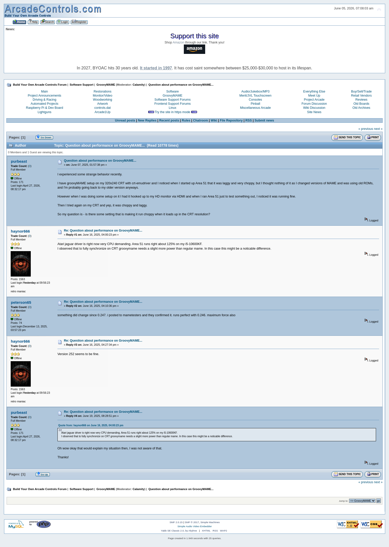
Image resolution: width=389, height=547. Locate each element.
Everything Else (314, 91)
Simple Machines (210, 522)
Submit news (264, 120)
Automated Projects (44, 103)
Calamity (138, 84)
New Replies (147, 120)
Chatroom (200, 120)
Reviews (361, 99)
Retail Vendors (361, 95)
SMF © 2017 (192, 522)
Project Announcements (44, 95)
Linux (172, 108)
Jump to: (343, 500)
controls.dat (102, 108)
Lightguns (44, 112)
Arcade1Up (102, 112)
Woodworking (102, 99)
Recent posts (169, 120)
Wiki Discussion (314, 108)
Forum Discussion (314, 103)
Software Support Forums (173, 99)
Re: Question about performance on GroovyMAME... (103, 230)
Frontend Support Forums (172, 103)
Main (44, 91)
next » (378, 129)
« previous (365, 129)
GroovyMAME (173, 95)
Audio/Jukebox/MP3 (255, 91)
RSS (248, 120)
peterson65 (21, 302)
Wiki (214, 120)
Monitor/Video (102, 95)
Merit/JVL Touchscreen (256, 95)
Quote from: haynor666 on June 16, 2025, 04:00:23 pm (90, 425)
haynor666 (20, 231)
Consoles (255, 99)
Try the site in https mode (172, 112)
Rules (186, 120)
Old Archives (361, 108)
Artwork (102, 103)
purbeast (19, 161)
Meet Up (314, 95)
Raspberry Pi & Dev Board (44, 108)
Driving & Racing (44, 99)
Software (172, 91)
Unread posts (125, 120)
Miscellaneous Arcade (255, 108)
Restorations (102, 91)
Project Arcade (314, 99)
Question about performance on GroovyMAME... (100, 160)
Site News (314, 112)
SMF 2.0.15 (176, 522)
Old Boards (361, 103)
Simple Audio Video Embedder (194, 526)
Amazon (178, 42)
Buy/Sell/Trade (361, 91)
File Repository (231, 120)
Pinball (255, 103)
